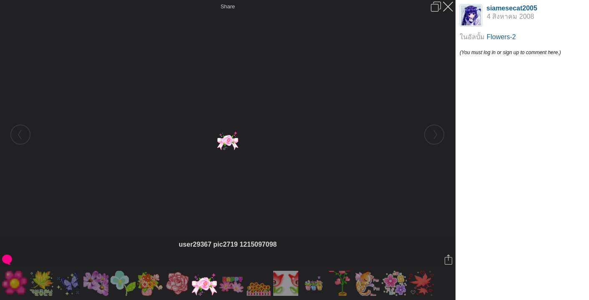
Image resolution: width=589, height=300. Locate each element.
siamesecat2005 (511, 8)
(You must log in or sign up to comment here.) (510, 52)
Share (228, 6)
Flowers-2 (501, 36)
